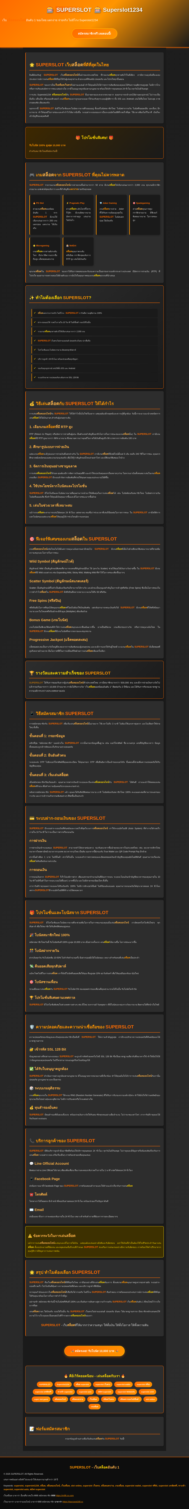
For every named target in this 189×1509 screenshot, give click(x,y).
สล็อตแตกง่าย (77, 1399)
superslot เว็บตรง (102, 1384)
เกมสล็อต (94, 1407)
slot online (150, 1399)
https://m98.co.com (65, 1495)
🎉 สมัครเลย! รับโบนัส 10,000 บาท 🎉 (95, 1351)
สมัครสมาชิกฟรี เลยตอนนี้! (94, 33)
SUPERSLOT (44, 1384)
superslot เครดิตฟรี (43, 1392)
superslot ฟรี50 (143, 1384)
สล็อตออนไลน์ (60, 1399)
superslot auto (85, 1392)
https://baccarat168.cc (73, 1502)
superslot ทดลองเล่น (126, 1392)
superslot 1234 (147, 1392)
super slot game (41, 1399)
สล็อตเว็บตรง (108, 1399)
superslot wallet (123, 1384)
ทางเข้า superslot (65, 1392)
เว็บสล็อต (93, 1399)
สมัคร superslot (104, 1392)
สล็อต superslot (82, 1384)
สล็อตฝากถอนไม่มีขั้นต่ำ (129, 1399)
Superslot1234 (63, 1384)
